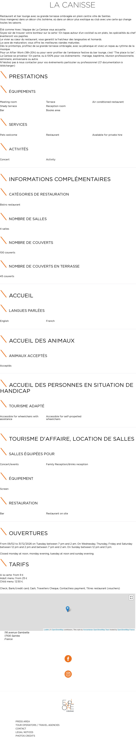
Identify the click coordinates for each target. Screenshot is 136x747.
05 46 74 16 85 (75, 646)
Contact (21, 728)
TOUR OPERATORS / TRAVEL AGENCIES (38, 725)
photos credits (25, 736)
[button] (131, 597)
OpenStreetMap (57, 630)
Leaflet (46, 630)
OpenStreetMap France (126, 630)
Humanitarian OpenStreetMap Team (96, 630)
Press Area (23, 721)
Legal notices (24, 732)
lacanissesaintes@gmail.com (72, 649)
